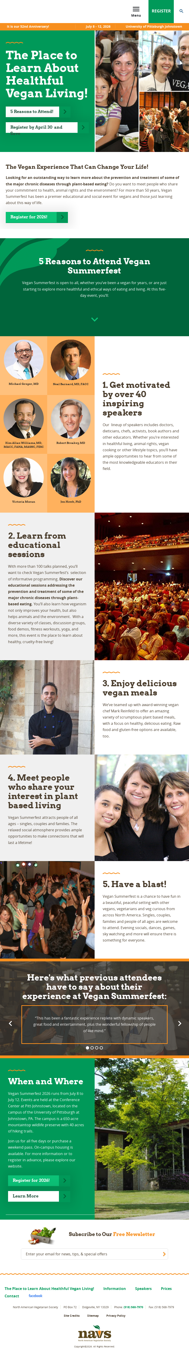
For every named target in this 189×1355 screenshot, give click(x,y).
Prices (166, 1288)
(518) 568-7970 (133, 1307)
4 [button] (101, 1048)
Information (114, 1288)
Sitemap (93, 1316)
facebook (33, 1295)
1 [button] (87, 1048)
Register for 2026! (28, 217)
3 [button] (96, 1048)
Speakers (143, 1288)
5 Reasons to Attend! (32, 111)
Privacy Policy (115, 1316)
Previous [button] (10, 1023)
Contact (12, 1296)
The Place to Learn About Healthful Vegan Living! (49, 1288)
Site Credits (72, 1316)
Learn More (25, 1196)
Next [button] (179, 1023)
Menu (136, 11)
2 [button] (92, 1048)
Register (161, 11)
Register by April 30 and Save (36, 129)
